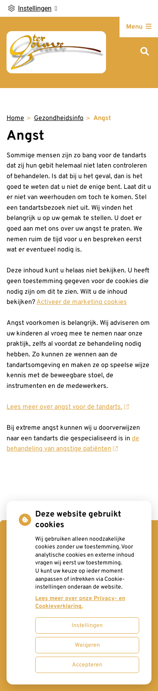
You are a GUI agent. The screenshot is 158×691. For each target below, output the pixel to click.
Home (15, 118)
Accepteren (87, 665)
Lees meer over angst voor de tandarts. (68, 407)
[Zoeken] (144, 52)
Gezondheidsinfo (59, 118)
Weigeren (87, 645)
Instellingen (87, 625)
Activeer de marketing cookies (81, 302)
